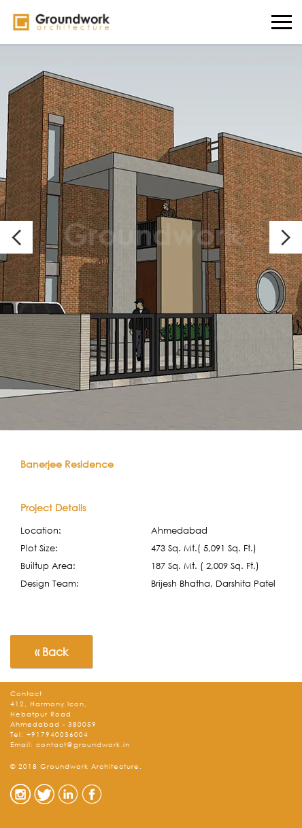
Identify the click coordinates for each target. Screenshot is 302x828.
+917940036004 (57, 734)
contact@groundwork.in (83, 745)
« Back (51, 651)
